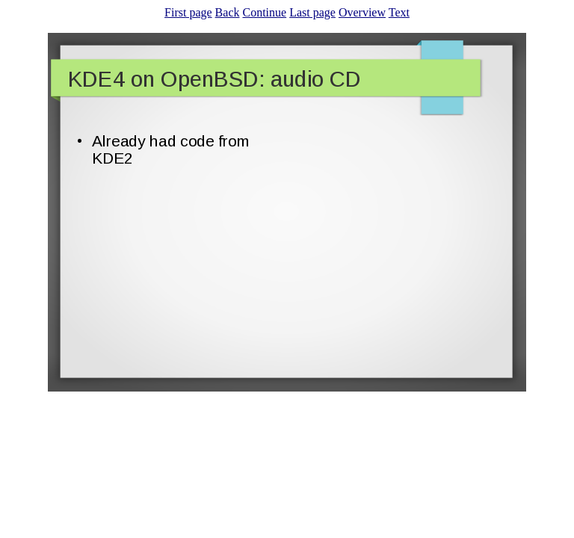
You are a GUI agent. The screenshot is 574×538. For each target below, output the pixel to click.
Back (227, 12)
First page (188, 12)
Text (399, 12)
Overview (362, 12)
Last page (312, 12)
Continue (264, 12)
